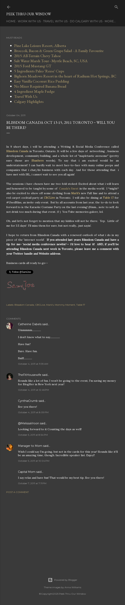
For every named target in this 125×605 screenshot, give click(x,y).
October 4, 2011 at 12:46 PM (33, 389)
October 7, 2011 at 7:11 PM (32, 483)
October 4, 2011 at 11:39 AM (33, 363)
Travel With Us (55, 21)
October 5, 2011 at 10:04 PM (33, 460)
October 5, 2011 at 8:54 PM (33, 434)
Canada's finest (68, 188)
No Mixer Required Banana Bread (40, 86)
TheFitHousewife (29, 375)
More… (110, 21)
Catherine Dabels (29, 324)
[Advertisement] (62, 530)
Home (11, 21)
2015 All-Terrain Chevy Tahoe (37, 55)
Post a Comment (17, 492)
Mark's (50, 304)
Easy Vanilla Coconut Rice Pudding (41, 81)
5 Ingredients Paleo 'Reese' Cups (39, 71)
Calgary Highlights (29, 101)
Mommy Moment (65, 304)
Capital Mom (26, 472)
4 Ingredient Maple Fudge (34, 91)
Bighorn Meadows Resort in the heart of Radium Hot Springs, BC (65, 76)
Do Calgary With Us (86, 21)
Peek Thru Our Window (28, 14)
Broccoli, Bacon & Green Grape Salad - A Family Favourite (58, 50)
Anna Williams (73, 587)
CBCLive (40, 304)
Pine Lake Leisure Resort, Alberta (40, 45)
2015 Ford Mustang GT (32, 65)
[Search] (116, 6)
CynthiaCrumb (28, 401)
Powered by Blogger (62, 580)
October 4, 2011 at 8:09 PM (33, 412)
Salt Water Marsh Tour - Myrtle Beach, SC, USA (51, 60)
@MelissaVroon (28, 423)
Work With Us (29, 21)
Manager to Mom (30, 446)
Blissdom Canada (24, 304)
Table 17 (80, 304)
